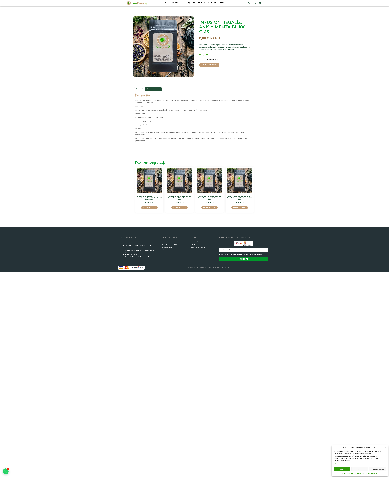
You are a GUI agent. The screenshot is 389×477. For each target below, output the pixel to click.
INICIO (164, 3)
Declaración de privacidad (362, 473)
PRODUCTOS (175, 2)
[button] (385, 448)
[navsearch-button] (249, 3)
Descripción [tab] (140, 89)
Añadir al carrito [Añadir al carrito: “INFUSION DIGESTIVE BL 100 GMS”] (179, 207)
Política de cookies (347, 473)
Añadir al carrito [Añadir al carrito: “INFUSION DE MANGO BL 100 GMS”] (209, 207)
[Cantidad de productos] (202, 60)
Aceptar (342, 469)
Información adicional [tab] (153, 89)
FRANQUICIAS (190, 3)
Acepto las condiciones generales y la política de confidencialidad (242, 254)
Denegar (360, 469)
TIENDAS (201, 3)
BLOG (222, 3)
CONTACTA (212, 3)
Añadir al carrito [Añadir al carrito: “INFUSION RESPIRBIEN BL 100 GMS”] (239, 207)
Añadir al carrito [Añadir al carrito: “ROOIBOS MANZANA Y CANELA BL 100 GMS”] (149, 207)
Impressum (374, 473)
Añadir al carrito (210, 65)
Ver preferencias (377, 469)
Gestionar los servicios (341, 464)
